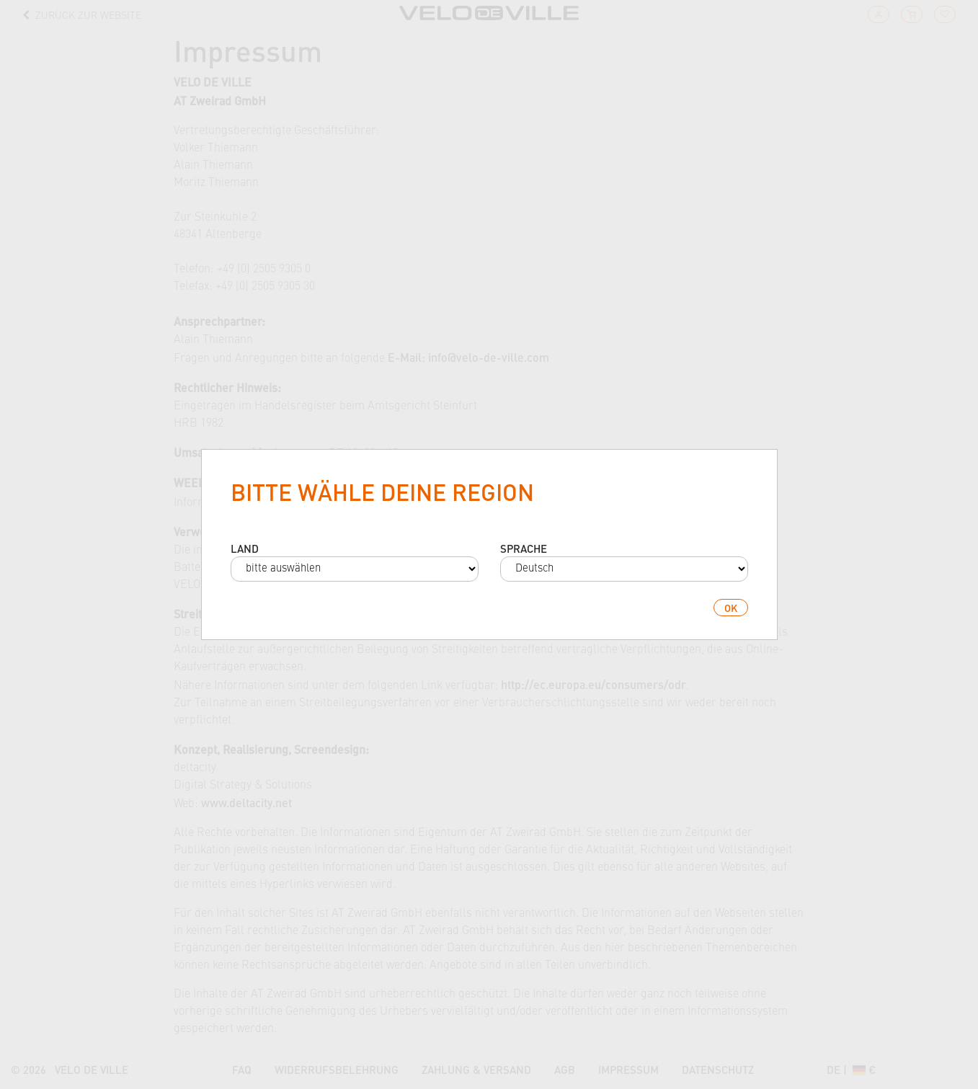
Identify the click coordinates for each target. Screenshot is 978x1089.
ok (730, 607)
